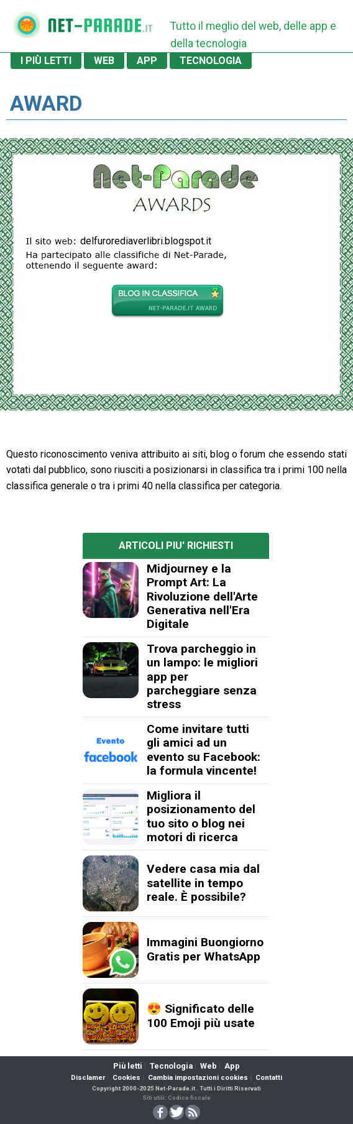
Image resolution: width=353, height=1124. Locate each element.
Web (208, 1066)
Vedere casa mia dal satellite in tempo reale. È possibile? (203, 883)
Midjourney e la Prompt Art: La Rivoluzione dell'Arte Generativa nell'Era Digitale (202, 596)
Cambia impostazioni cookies (198, 1078)
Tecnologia (171, 1066)
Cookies (126, 1078)
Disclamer (88, 1078)
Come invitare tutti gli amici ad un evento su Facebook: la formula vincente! (203, 750)
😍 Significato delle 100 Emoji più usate (201, 1016)
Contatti (268, 1078)
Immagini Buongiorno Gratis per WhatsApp (205, 949)
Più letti (127, 1066)
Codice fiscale (189, 1097)
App (232, 1066)
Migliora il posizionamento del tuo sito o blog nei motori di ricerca (201, 816)
